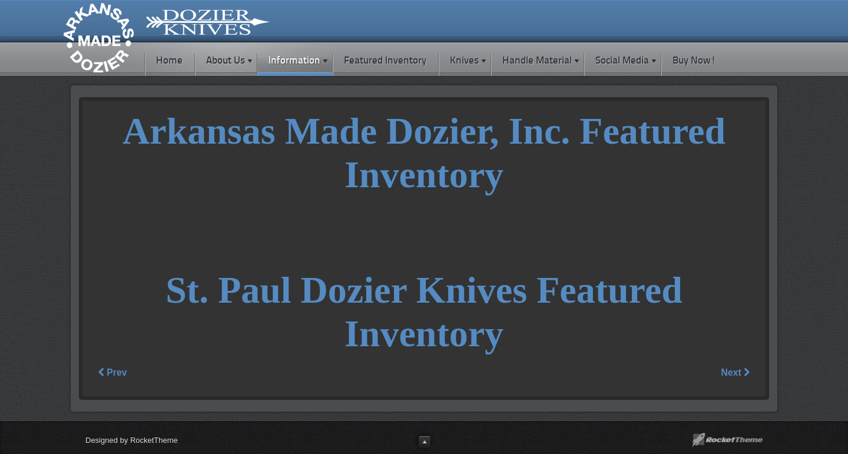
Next (735, 372)
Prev (112, 372)
